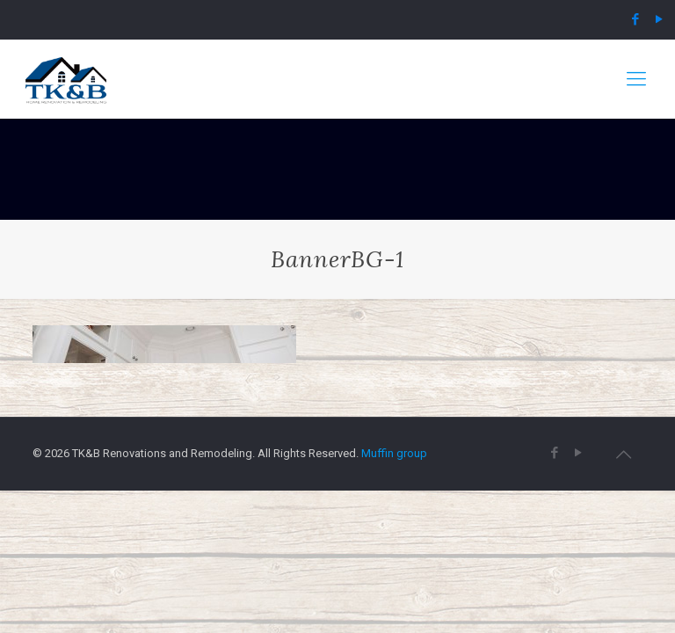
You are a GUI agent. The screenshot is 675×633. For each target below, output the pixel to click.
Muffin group (394, 453)
